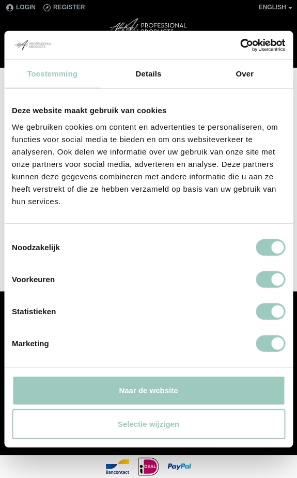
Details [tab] (149, 73)
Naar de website (148, 390)
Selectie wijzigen (148, 424)
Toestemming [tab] (52, 73)
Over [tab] (245, 73)
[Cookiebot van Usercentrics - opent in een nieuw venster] (240, 45)
